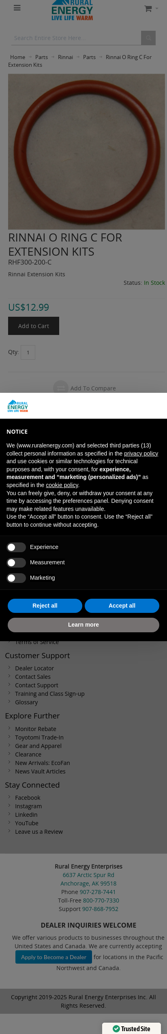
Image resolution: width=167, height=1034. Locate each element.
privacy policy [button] (141, 453)
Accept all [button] (122, 605)
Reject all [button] (44, 605)
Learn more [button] (83, 624)
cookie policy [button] (62, 485)
